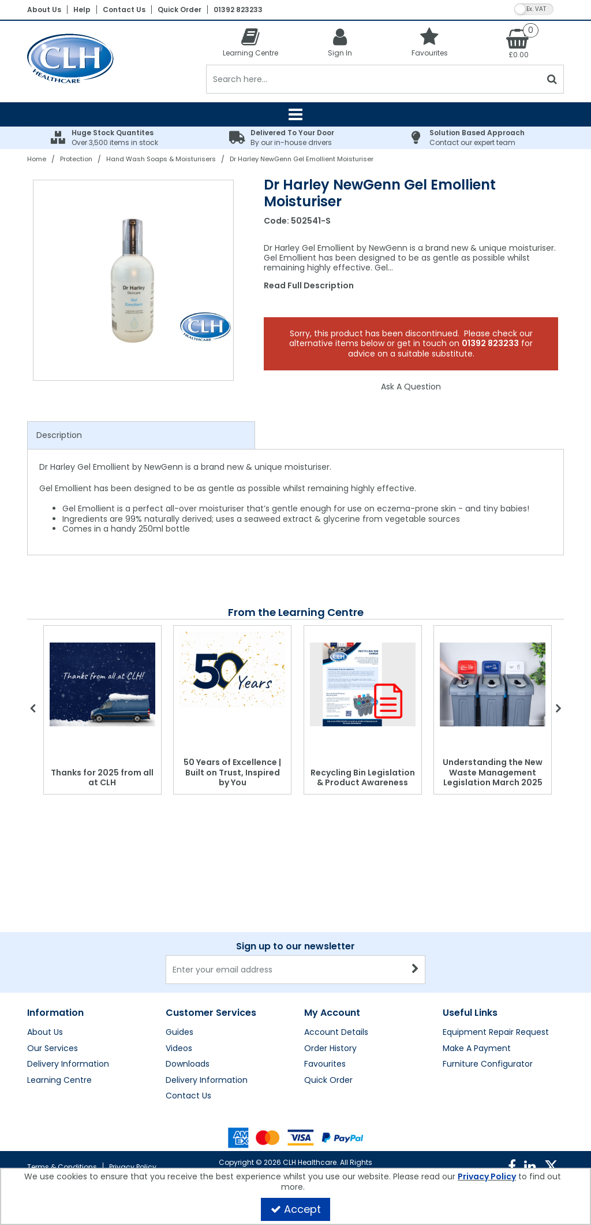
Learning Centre (59, 1080)
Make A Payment (477, 1049)
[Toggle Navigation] (295, 114)
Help (82, 9)
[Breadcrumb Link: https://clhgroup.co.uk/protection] (76, 159)
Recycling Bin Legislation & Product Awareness (363, 778)
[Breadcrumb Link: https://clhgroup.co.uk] (36, 159)
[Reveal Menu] (295, 114)
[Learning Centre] (251, 42)
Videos (179, 1049)
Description (59, 435)
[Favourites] (429, 42)
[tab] (141, 435)
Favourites (325, 1064)
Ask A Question (411, 386)
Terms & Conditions (62, 1167)
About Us (44, 9)
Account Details (336, 1032)
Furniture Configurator (488, 1064)
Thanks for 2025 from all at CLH (102, 778)
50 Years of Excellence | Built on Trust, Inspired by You (232, 772)
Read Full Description (309, 285)
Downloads (188, 1064)
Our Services (52, 1049)
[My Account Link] (340, 42)
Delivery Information (68, 1064)
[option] (134, 280)
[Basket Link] (519, 43)
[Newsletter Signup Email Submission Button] (415, 969)
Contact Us (124, 9)
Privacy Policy (132, 1167)
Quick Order (179, 9)
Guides (179, 1032)
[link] (512, 1166)
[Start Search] (552, 79)
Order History (330, 1049)
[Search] (373, 79)
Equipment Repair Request (496, 1032)
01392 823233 (238, 9)
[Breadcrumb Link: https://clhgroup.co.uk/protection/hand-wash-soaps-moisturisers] (161, 159)
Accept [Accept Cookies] (296, 1209)
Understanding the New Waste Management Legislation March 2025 (493, 772)
